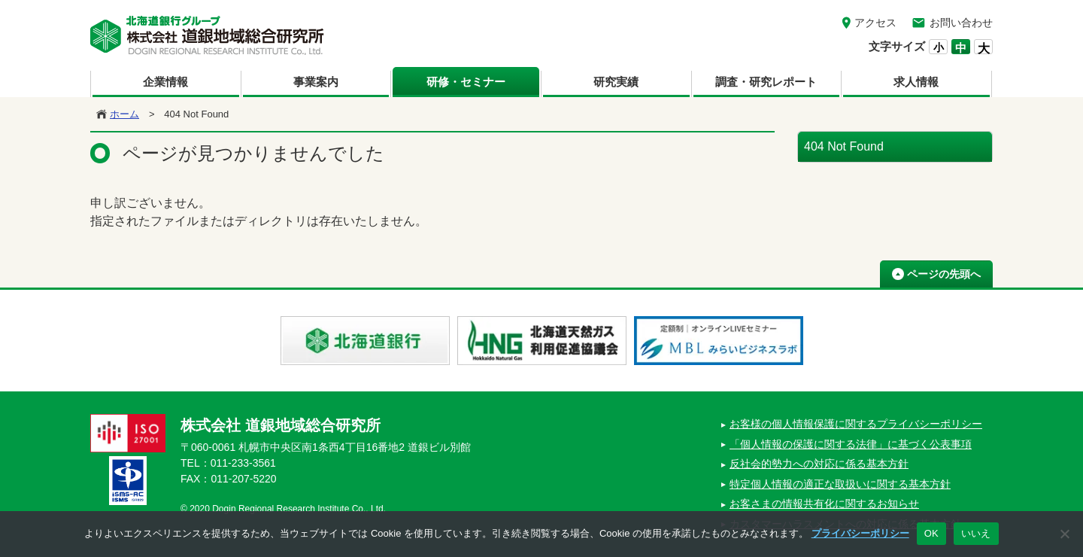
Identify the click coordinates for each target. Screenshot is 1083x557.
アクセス (875, 23)
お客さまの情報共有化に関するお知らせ (824, 504)
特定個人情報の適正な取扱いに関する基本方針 (840, 484)
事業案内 (315, 82)
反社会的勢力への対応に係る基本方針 (819, 464)
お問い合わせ (961, 23)
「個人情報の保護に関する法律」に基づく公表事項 (851, 444)
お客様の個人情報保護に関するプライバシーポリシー (856, 424)
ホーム (124, 114)
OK (931, 533)
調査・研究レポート (766, 82)
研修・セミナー (465, 82)
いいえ (976, 533)
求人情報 (916, 82)
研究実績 (616, 82)
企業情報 (165, 82)
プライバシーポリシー (860, 533)
